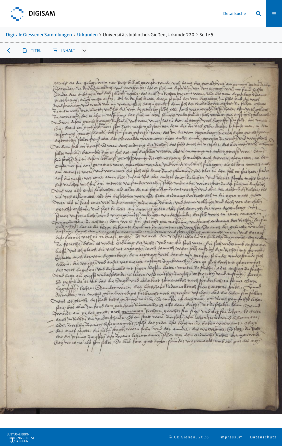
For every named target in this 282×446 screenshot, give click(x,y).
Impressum (231, 437)
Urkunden (87, 35)
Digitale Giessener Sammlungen (39, 35)
